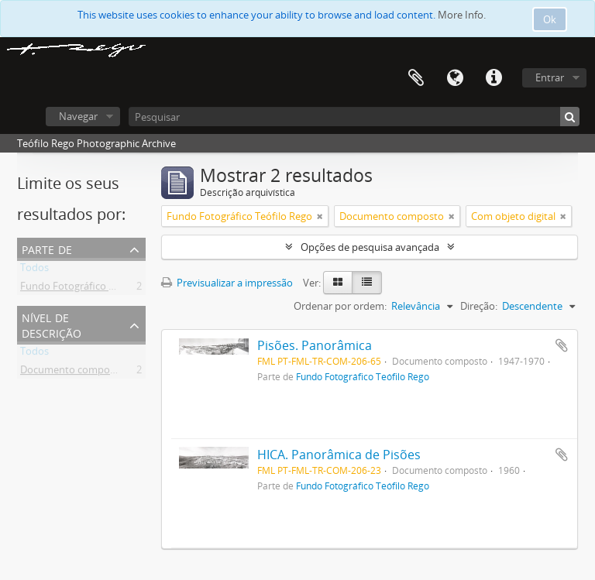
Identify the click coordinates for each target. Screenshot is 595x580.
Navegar (78, 116)
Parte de (47, 248)
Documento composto (72, 372)
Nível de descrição (51, 324)
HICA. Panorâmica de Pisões (339, 454)
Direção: (478, 306)
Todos (34, 270)
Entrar (549, 77)
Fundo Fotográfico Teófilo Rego (93, 289)
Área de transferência (416, 78)
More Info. (462, 15)
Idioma (454, 78)
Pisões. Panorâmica (314, 345)
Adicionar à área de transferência (561, 345)
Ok (549, 19)
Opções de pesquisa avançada (370, 247)
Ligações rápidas (493, 78)
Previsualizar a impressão (227, 283)
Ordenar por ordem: (340, 306)
